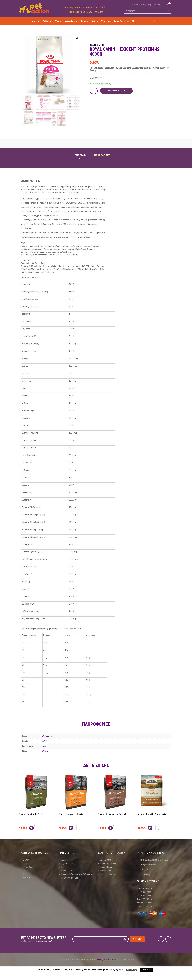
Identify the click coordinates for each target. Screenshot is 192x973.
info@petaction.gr (148, 865)
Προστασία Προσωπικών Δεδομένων (77, 874)
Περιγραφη (80, 155)
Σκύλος (26, 860)
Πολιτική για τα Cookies (71, 878)
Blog (63, 867)
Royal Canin (99, 45)
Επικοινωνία (66, 871)
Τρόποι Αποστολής (108, 863)
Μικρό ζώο (27, 867)
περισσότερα (131, 970)
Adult (44, 741)
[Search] (168, 10)
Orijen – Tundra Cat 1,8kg (32, 814)
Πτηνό (25, 871)
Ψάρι (25, 874)
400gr (44, 746)
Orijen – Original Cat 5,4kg (72, 814)
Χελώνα (26, 878)
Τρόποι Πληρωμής (108, 867)
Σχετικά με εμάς (68, 863)
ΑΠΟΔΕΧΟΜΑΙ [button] (147, 970)
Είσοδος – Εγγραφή (141, 4)
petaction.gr (146, 874)
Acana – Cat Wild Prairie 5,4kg (153, 814)
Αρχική (64, 860)
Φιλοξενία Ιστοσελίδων (109, 959)
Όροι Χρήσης (105, 860)
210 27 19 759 (147, 870)
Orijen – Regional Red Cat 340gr (114, 814)
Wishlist (158, 4)
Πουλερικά (47, 736)
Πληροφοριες (102, 155)
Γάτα (25, 863)
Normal (45, 751)
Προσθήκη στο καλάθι (117, 91)
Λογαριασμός (105, 871)
